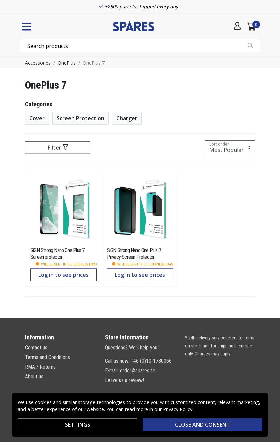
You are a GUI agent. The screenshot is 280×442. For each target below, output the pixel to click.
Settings (77, 424)
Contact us (36, 347)
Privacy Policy (177, 409)
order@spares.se (137, 370)
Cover (37, 118)
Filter (58, 147)
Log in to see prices (63, 274)
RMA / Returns (40, 367)
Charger (126, 118)
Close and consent (202, 424)
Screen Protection (80, 118)
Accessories (38, 63)
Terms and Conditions (47, 357)
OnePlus (67, 63)
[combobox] (140, 46)
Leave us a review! (124, 380)
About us (34, 376)
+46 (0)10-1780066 (151, 361)
